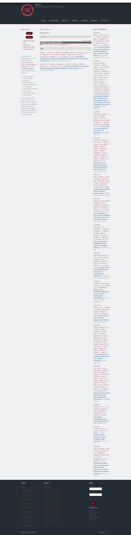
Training (75, 20)
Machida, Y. (102, 448)
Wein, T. (95, 177)
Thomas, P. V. (97, 65)
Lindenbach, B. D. (45, 57)
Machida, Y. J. (97, 461)
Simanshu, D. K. (103, 157)
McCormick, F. (97, 161)
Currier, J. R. (96, 86)
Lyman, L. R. (105, 255)
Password (92, 492)
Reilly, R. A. (59, 52)
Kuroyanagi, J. (97, 155)
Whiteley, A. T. (103, 411)
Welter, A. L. (105, 451)
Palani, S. (96, 448)
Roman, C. (104, 429)
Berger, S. (96, 327)
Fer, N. (95, 142)
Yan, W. (100, 142)
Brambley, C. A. (97, 229)
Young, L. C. (106, 142)
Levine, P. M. (102, 378)
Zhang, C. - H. (43, 52)
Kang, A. (101, 344)
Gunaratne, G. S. (103, 39)
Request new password (96, 499)
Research (94, 20)
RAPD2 (29, 33)
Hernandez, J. (97, 71)
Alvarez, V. (96, 380)
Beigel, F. (96, 350)
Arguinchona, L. (97, 336)
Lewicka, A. (96, 431)
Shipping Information (29, 47)
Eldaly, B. (102, 233)
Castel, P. (98, 124)
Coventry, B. (96, 376)
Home (41, 29)
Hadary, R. (104, 179)
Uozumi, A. (96, 148)
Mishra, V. (99, 451)
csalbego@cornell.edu (95, 521)
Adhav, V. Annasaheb (102, 309)
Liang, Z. (69, 54)
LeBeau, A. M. (97, 45)
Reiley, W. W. (104, 86)
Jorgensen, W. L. (66, 57)
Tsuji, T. (104, 152)
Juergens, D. (103, 372)
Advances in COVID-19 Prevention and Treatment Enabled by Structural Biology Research (53, 521)
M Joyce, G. (98, 92)
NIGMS (33, 104)
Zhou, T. (95, 83)
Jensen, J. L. (104, 63)
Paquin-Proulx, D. (98, 88)
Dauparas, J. (96, 374)
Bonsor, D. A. (106, 114)
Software (84, 20)
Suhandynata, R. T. (98, 413)
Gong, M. (97, 409)
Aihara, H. (98, 43)
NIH (33, 108)
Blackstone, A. (97, 338)
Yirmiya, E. (98, 179)
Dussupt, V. (96, 63)
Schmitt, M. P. (97, 265)
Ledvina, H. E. (104, 409)
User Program (54, 20)
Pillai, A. (102, 380)
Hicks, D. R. (96, 384)
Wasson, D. (102, 79)
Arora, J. (101, 73)
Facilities (65, 20)
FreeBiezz (107, 532)
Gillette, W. (98, 203)
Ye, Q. (104, 407)
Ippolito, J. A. (81, 52)
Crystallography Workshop (51, 489)
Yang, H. (103, 329)
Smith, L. (95, 79)
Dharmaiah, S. (97, 114)
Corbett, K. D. (97, 415)
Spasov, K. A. (51, 52)
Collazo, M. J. (105, 261)
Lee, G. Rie (96, 372)
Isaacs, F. (81, 54)
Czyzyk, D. (96, 201)
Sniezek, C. (106, 336)
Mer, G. (100, 457)
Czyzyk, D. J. (96, 144)
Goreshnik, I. (105, 370)
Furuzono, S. (105, 140)
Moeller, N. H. (101, 41)
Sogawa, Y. (102, 150)
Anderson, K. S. (54, 57)
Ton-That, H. (103, 263)
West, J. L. (96, 39)
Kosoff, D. (105, 43)
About (43, 20)
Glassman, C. (102, 334)
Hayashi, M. (105, 155)
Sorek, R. (98, 187)
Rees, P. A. (103, 75)
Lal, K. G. (101, 67)
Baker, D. (104, 352)
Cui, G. (95, 453)
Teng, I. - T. (103, 81)
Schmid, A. (96, 81)
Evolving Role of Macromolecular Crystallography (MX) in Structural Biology (31, 513)
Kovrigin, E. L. (97, 237)
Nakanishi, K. (105, 313)
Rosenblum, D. (97, 331)
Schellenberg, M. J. (98, 459)
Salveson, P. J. (97, 389)
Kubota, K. (96, 159)
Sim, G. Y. (102, 307)
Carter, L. (104, 338)
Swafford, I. (102, 69)
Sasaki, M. (102, 146)
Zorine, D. (104, 382)
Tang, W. (95, 313)
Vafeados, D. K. (104, 387)
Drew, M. (103, 120)
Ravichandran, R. (98, 340)
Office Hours (26, 45)
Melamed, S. (101, 181)
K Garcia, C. (105, 346)
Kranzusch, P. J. (103, 185)
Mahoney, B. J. (97, 255)
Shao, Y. (102, 431)
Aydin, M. (97, 329)
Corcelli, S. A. (105, 235)
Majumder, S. (97, 370)
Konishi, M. (103, 148)
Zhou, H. (95, 411)
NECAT (38, 5)
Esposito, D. (105, 207)
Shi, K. (95, 41)
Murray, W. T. (97, 235)
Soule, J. (100, 257)
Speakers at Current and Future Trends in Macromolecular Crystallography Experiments (53, 511)
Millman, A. (102, 177)
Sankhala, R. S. (106, 71)
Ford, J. (95, 257)
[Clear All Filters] (63, 44)
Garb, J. (95, 181)
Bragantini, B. (101, 453)
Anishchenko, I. (105, 374)
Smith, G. (106, 77)
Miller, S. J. (75, 54)
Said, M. (99, 368)
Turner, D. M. (97, 207)
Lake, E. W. (103, 35)
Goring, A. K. (98, 259)
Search (44, 37)
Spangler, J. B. (102, 348)
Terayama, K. (97, 140)
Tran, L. (104, 368)
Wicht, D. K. (98, 285)
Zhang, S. (63, 54)
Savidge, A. (96, 311)
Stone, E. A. (74, 52)
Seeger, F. (102, 327)
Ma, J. (95, 227)
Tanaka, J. (103, 159)
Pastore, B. (103, 311)
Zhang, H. (96, 307)
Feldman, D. (96, 382)
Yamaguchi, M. (97, 152)
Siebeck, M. (102, 350)
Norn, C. (107, 380)
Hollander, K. (66, 52)
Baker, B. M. (101, 239)
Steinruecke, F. (105, 183)
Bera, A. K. (104, 376)
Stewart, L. (98, 346)
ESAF (24, 43)
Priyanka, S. (99, 37)
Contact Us (104, 20)
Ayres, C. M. (100, 227)
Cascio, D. (96, 263)
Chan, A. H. (103, 118)
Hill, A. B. (95, 185)
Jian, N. (97, 75)
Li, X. (101, 384)
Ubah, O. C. (96, 35)
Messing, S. (96, 120)
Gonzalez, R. (96, 283)
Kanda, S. (96, 150)
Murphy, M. (99, 342)
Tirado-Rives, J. (56, 54)
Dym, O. (97, 183)
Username (92, 486)
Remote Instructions (29, 49)
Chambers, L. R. (97, 407)
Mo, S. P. (95, 116)
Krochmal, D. (97, 429)
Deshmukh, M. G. (46, 54)
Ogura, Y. (96, 157)
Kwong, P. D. (102, 83)
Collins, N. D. (98, 90)
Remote (29, 37)
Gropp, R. (96, 352)
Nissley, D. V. (99, 122)
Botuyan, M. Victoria (99, 455)
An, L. (95, 368)
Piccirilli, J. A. (96, 433)
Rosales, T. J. (98, 231)
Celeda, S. (106, 37)
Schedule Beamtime (29, 41)
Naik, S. (95, 348)
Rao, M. (95, 73)
